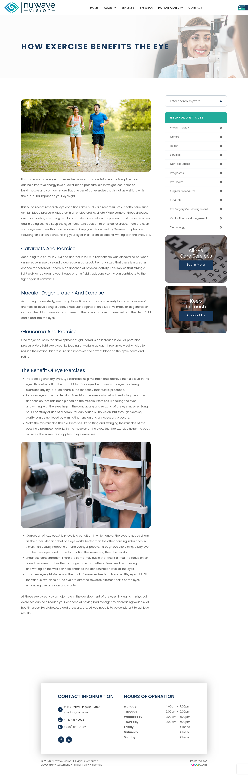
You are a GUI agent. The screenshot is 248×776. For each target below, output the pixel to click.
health (174, 150)
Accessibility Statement (57, 768)
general (175, 141)
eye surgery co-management (191, 216)
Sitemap (104, 768)
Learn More (196, 272)
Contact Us (196, 322)
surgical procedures (184, 197)
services (176, 160)
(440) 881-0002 (75, 723)
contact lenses (181, 169)
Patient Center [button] (148, 10)
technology (178, 234)
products (176, 206)
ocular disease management (190, 225)
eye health (177, 188)
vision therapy (180, 132)
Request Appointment (222, 14)
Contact (173, 9)
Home (72, 9)
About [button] (87, 10)
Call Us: (222, 5)
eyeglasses (178, 178)
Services (105, 9)
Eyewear (123, 9)
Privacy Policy (86, 768)
